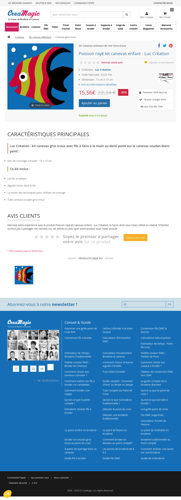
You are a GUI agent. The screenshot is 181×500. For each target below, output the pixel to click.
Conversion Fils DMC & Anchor (154, 330)
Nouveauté (12, 26)
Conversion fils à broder (78, 337)
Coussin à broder (91, 27)
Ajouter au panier (94, 103)
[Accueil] (8, 37)
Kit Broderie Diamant (20, 3)
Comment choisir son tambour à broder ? (77, 373)
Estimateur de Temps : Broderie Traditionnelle (78, 354)
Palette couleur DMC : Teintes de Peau (153, 354)
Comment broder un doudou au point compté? (117, 441)
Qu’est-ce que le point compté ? (77, 401)
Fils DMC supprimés (152, 415)
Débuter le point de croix (117, 409)
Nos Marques (63, 3)
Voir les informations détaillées (99, 84)
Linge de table (120, 27)
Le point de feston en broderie (115, 431)
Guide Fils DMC (111, 458)
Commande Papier (84, 3)
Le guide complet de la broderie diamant (154, 382)
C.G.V (34, 482)
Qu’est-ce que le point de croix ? (155, 392)
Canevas (35, 26)
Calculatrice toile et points (155, 337)
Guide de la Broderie (152, 458)
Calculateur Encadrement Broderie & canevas (117, 354)
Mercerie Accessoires (166, 27)
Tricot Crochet (66, 27)
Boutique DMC (44, 3)
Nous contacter (61, 477)
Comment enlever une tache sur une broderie (157, 450)
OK (169, 304)
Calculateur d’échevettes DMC (117, 339)
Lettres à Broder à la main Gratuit (118, 330)
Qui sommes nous (40, 477)
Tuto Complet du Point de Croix (117, 392)
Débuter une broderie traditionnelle (115, 416)
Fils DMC (45, 27)
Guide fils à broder (75, 458)
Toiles (55, 26)
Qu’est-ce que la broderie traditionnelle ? (117, 401)
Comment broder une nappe (77, 392)
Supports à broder (106, 27)
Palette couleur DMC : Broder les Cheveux (77, 364)
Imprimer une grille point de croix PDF (81, 330)
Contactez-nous (163, 3)
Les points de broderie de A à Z (118, 450)
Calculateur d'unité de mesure (153, 422)
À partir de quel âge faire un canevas (81, 450)
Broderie (24, 26)
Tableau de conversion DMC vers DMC (157, 373)
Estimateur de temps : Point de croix (157, 345)
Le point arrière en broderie (81, 430)
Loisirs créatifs (133, 27)
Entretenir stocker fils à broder (78, 410)
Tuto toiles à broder (114, 371)
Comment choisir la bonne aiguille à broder (118, 364)
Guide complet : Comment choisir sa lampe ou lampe (118, 382)
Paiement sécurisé (18, 482)
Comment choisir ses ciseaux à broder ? (153, 364)
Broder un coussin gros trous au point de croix (78, 441)
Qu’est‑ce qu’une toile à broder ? (154, 401)
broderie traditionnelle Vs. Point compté (156, 441)
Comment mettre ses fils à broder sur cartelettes (80, 382)
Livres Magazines (148, 27)
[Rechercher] (127, 14)
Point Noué (78, 27)
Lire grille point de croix (154, 409)
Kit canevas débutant (40, 37)
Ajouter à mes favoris (161, 62)
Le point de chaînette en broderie (155, 431)
